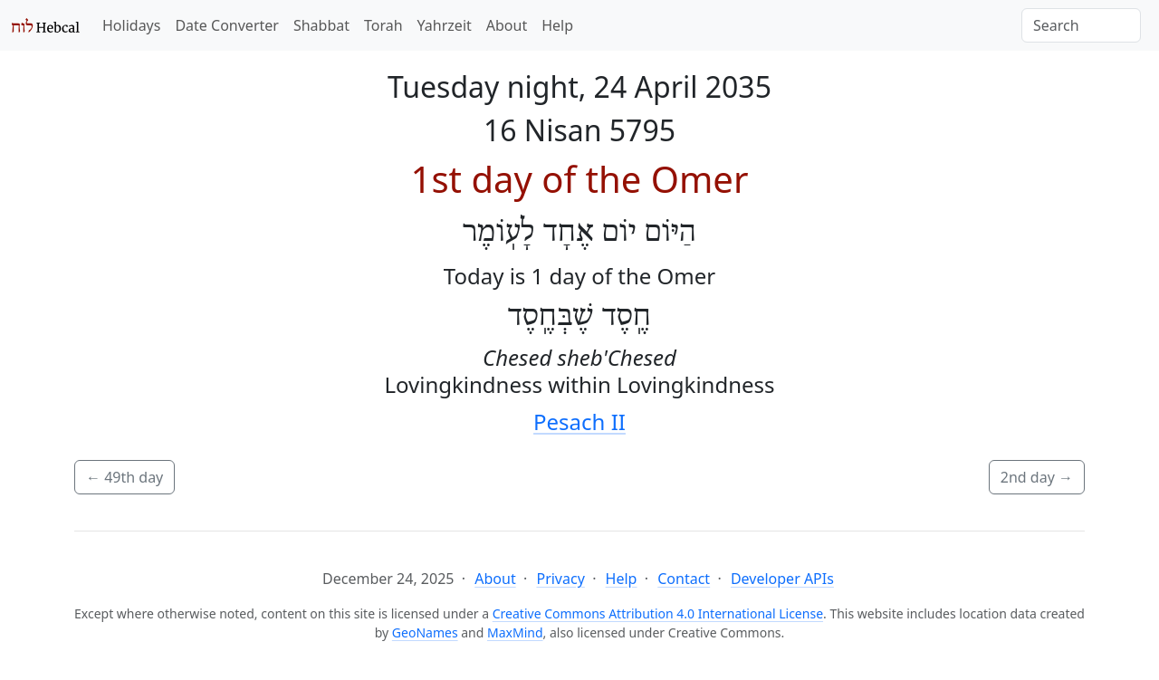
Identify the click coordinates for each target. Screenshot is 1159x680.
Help (557, 25)
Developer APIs (782, 579)
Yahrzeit (444, 25)
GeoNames (425, 632)
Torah (383, 25)
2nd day (1037, 477)
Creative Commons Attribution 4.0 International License (658, 613)
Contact (683, 579)
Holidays (131, 25)
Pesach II (579, 421)
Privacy (560, 579)
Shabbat (321, 25)
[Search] (1081, 25)
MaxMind (515, 632)
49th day (124, 477)
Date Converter (226, 25)
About (506, 25)
